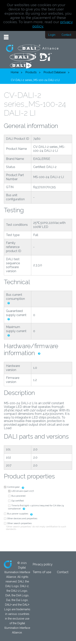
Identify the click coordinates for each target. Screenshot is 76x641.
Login (51, 34)
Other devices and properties (22, 518)
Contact (66, 34)
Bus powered (18, 495)
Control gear (13, 487)
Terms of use (42, 572)
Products (31, 72)
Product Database (55, 72)
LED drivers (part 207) (22, 491)
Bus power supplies (18, 513)
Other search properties (19, 523)
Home (15, 72)
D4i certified (17, 500)
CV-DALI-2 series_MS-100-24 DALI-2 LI (35, 80)
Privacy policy (42, 564)
